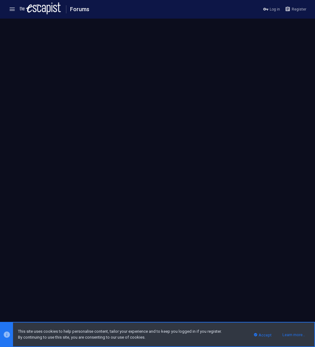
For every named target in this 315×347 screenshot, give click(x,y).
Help (274, 300)
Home (287, 300)
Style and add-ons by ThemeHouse (133, 314)
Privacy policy (255, 300)
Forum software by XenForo (53, 314)
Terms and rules (226, 300)
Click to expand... (181, 205)
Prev (16, 117)
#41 (300, 134)
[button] (12, 9)
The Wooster (22, 38)
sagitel (30, 173)
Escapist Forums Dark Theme (34, 300)
